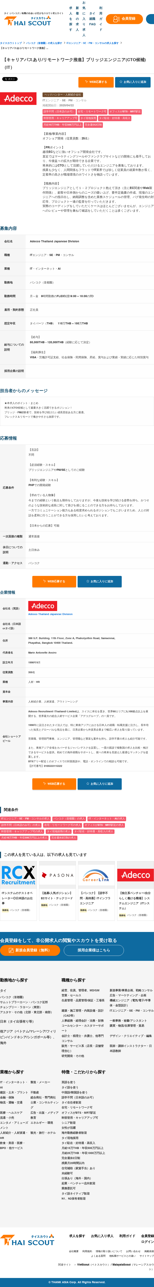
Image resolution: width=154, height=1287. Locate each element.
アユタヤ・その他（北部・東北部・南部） (26, 1012)
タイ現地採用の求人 (58, 831)
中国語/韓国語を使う (75, 1092)
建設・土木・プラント (14, 1092)
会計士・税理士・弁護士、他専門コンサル (83, 1038)
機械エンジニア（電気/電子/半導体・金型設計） (130, 1003)
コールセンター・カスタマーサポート (83, 1028)
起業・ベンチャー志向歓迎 (78, 1183)
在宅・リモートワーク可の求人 (62, 825)
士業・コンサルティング (44, 1105)
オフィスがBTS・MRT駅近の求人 (104, 825)
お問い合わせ (133, 1251)
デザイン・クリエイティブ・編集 (131, 1036)
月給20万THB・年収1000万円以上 (83, 1153)
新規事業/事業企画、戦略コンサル (131, 990)
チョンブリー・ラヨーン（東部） (21, 1007)
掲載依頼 (149, 1251)
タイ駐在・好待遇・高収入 (78, 1143)
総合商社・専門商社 (43, 1097)
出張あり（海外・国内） (77, 1178)
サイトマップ (147, 1256)
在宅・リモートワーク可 (77, 1107)
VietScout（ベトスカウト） (93, 1265)
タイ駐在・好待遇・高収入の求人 (93, 831)
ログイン (147, 1242)
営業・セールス (71, 995)
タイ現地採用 (70, 1138)
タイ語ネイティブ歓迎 (76, 1193)
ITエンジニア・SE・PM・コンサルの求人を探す (93, 43)
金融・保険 (7, 1097)
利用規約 (87, 1251)
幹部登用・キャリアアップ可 (80, 1117)
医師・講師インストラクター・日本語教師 (131, 1049)
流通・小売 (7, 1117)
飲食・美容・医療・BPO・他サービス (12, 1146)
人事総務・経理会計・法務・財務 (83, 1020)
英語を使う (69, 1082)
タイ (3, 991)
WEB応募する (96, 81)
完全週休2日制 (71, 1158)
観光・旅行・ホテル (43, 1133)
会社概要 (74, 1251)
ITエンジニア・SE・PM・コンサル (132, 1010)
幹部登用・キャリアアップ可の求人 (22, 831)
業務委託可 (69, 1188)
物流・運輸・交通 (11, 1102)
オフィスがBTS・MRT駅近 (79, 1112)
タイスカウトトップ (11, 43)
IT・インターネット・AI (14, 1085)
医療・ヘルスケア (11, 1112)
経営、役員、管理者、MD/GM (80, 990)
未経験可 (67, 1173)
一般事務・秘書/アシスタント (128, 1020)
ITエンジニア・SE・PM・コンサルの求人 (25, 819)
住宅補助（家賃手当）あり (78, 1168)
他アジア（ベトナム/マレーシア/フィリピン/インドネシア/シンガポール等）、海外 (28, 1037)
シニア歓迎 (69, 1123)
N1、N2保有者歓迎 (74, 1198)
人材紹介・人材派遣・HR (14, 1135)
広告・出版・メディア (44, 1112)
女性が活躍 (69, 1128)
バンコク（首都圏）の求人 (69, 819)
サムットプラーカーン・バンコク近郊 (24, 1002)
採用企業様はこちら (94, 950)
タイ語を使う (70, 1087)
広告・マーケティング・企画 (128, 995)
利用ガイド (127, 1236)
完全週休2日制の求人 (63, 837)
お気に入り (133, 81)
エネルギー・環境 (41, 1123)
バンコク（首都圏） (12, 997)
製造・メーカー (40, 1082)
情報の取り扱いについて (109, 1251)
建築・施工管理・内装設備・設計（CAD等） (83, 1013)
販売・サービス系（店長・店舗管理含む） (83, 1049)
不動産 (34, 1092)
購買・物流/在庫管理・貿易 (127, 1025)
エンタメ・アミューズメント (14, 1125)
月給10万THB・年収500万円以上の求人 (24, 837)
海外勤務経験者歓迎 (74, 1133)
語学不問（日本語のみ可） (78, 1097)
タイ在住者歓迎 (71, 1102)
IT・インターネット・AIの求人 (107, 819)
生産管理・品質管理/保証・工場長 (83, 1000)
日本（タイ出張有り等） (17, 1021)
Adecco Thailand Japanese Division (50, 614)
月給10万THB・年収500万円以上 (82, 1148)
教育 (33, 1117)
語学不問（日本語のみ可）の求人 (20, 825)
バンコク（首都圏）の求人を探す (44, 43)
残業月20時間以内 (73, 1163)
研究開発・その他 (73, 1056)
